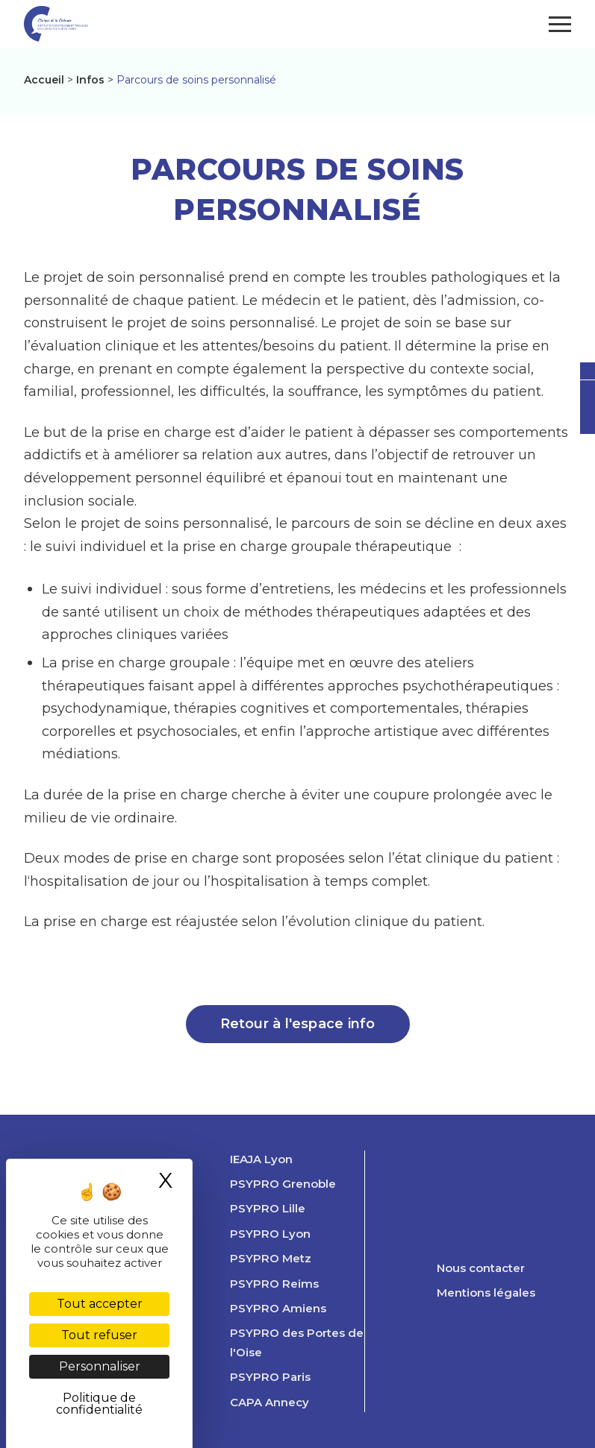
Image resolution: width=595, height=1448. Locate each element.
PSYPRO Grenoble (283, 1184)
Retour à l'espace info (298, 1024)
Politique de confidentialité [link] (99, 1404)
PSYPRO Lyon (270, 1234)
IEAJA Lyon (261, 1159)
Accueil (44, 79)
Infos (90, 79)
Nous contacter (481, 1268)
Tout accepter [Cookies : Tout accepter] (100, 1304)
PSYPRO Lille (267, 1208)
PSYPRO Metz (270, 1258)
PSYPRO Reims (274, 1284)
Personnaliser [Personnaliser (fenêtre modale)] (99, 1366)
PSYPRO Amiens (278, 1308)
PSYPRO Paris (270, 1377)
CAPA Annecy (269, 1402)
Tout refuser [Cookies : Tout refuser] (99, 1335)
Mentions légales (486, 1293)
